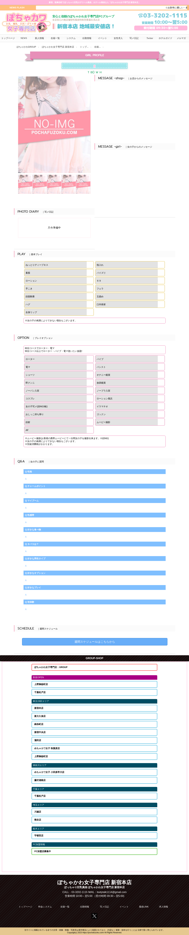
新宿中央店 (40, 732)
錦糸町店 (38, 724)
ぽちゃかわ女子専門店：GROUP (50, 667)
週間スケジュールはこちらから (94, 641)
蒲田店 (37, 740)
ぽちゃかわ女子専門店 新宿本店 (58, 47)
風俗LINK (144, 906)
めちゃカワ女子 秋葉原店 (47, 748)
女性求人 (118, 38)
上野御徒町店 (41, 684)
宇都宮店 (38, 835)
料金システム (45, 906)
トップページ (25, 906)
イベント (124, 906)
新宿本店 (38, 708)
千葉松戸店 (40, 692)
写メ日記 (104, 906)
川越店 (37, 811)
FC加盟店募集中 (42, 851)
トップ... (84, 47)
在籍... (97, 47)
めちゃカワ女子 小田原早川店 (49, 772)
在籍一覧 (64, 906)
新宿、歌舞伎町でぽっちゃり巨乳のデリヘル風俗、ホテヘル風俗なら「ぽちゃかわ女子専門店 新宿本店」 (94, 2)
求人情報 (163, 906)
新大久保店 (40, 716)
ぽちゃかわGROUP (26, 47)
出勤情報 (84, 906)
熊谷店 (37, 819)
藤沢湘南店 (40, 780)
